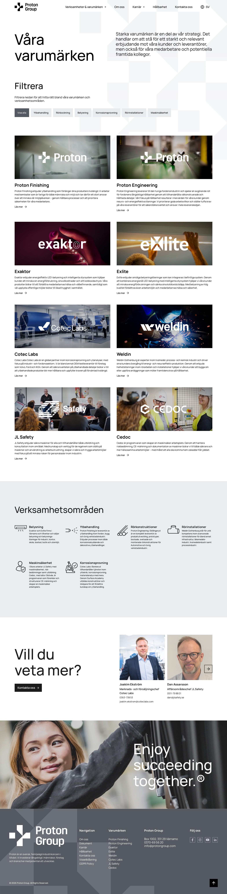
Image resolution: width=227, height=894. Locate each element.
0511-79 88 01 (174, 693)
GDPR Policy (86, 863)
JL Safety (114, 863)
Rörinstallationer (134, 112)
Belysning (83, 112)
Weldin (113, 855)
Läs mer (21, 206)
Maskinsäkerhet (159, 112)
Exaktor (113, 847)
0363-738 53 (126, 697)
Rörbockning (63, 112)
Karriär (139, 7)
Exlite (112, 851)
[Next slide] (208, 669)
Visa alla (22, 112)
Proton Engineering (120, 843)
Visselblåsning (88, 859)
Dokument (85, 843)
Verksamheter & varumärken (85, 7)
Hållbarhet (160, 7)
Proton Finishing (118, 839)
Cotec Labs (115, 859)
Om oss (119, 7)
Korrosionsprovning (106, 112)
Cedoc (113, 867)
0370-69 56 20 (153, 842)
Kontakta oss (184, 7)
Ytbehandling (41, 112)
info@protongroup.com (160, 846)
